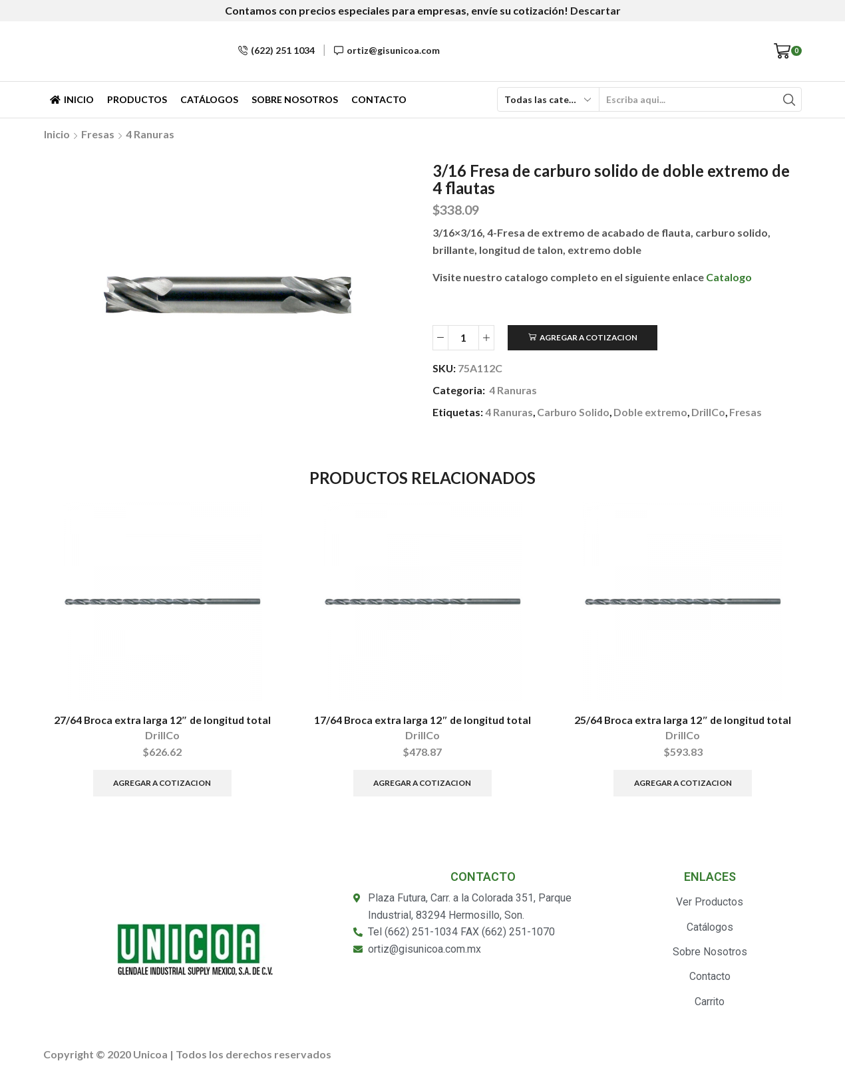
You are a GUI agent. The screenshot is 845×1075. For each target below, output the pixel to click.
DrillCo (713, 412)
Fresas (97, 134)
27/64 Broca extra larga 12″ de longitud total (162, 719)
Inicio (72, 99)
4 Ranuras (150, 134)
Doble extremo (654, 412)
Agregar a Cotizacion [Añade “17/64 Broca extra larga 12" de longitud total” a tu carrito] (422, 783)
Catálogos (209, 99)
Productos (137, 99)
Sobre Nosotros (295, 99)
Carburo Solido (575, 412)
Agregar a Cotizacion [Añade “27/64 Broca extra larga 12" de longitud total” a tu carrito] (162, 783)
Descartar (595, 10)
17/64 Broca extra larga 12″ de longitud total (423, 719)
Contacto (379, 99)
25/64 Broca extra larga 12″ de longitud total (683, 719)
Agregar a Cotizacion (588, 337)
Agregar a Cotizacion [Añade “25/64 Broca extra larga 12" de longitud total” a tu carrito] (683, 783)
